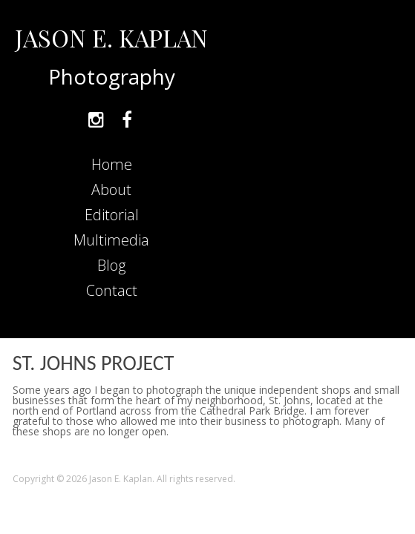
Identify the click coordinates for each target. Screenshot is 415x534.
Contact (111, 290)
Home (111, 164)
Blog (111, 265)
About (111, 189)
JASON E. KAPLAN (111, 37)
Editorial (112, 215)
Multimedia (111, 240)
